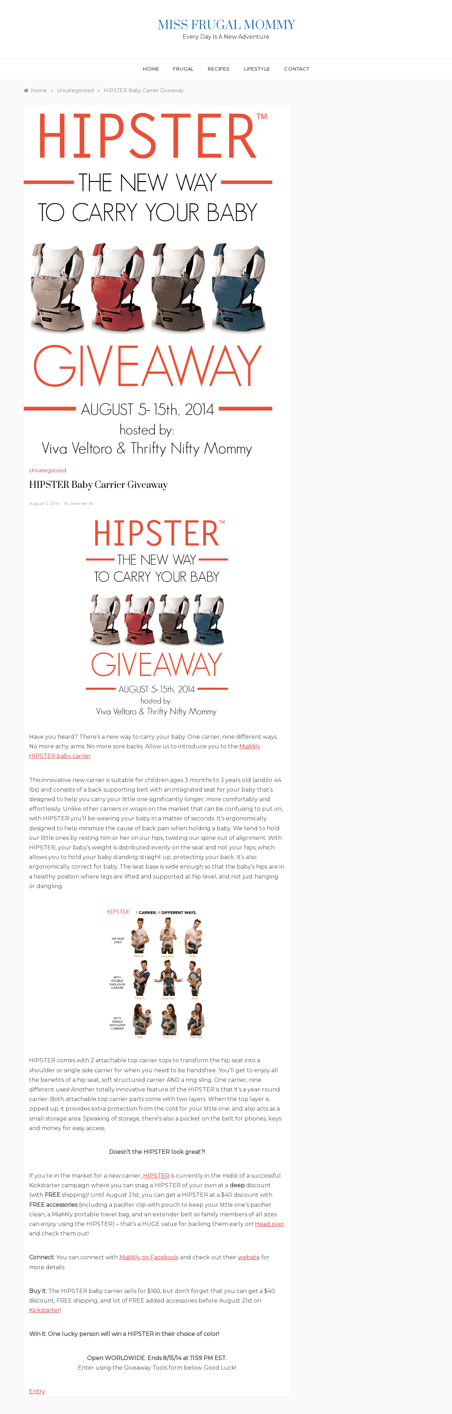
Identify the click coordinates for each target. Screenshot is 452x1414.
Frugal (183, 69)
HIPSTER (156, 1175)
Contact (296, 69)
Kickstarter (44, 1310)
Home (151, 69)
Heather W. (82, 503)
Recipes (219, 69)
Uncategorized (47, 470)
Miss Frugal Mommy (226, 25)
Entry (37, 1391)
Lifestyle (257, 69)
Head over (269, 1224)
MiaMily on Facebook (149, 1257)
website (249, 1257)
